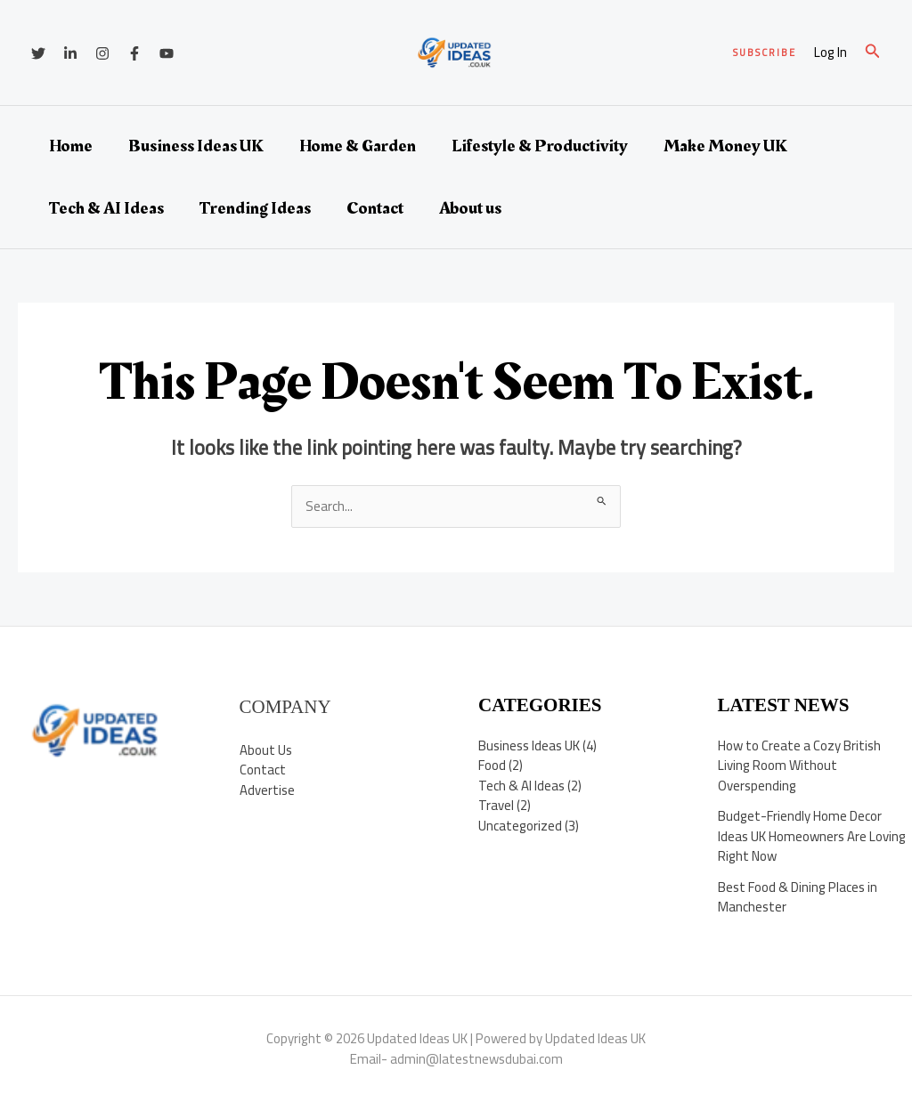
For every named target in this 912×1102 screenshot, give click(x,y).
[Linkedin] (70, 53)
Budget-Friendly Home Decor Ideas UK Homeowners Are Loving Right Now (812, 836)
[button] (764, 53)
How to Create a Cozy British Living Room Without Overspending (799, 765)
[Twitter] (38, 53)
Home (71, 146)
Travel (496, 805)
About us (470, 208)
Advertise (267, 790)
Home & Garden (357, 146)
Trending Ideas (255, 208)
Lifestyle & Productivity (540, 146)
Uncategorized (520, 826)
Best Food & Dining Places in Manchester (797, 897)
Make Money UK (725, 146)
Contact (374, 208)
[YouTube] (166, 53)
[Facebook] (134, 53)
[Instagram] (102, 53)
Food (492, 765)
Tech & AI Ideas (106, 208)
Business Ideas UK (196, 146)
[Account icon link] (830, 53)
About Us (266, 750)
